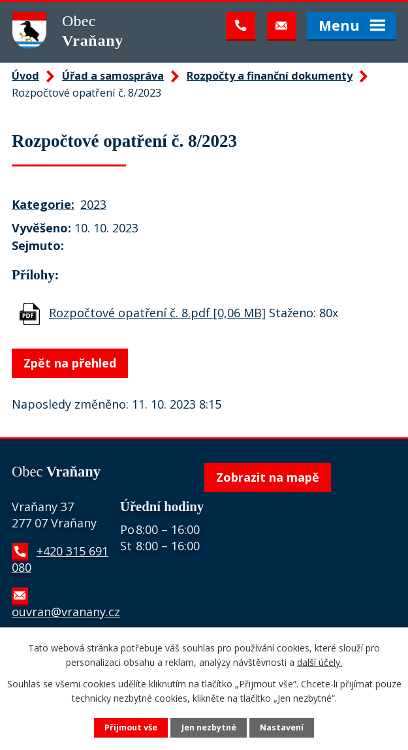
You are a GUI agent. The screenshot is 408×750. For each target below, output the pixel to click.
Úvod (25, 76)
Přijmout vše (130, 727)
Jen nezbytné (208, 727)
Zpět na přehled (70, 363)
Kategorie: (43, 204)
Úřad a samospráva (113, 76)
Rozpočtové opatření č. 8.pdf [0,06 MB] (157, 312)
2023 (93, 204)
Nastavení (282, 727)
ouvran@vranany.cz (66, 611)
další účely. (319, 662)
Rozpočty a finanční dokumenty (270, 76)
